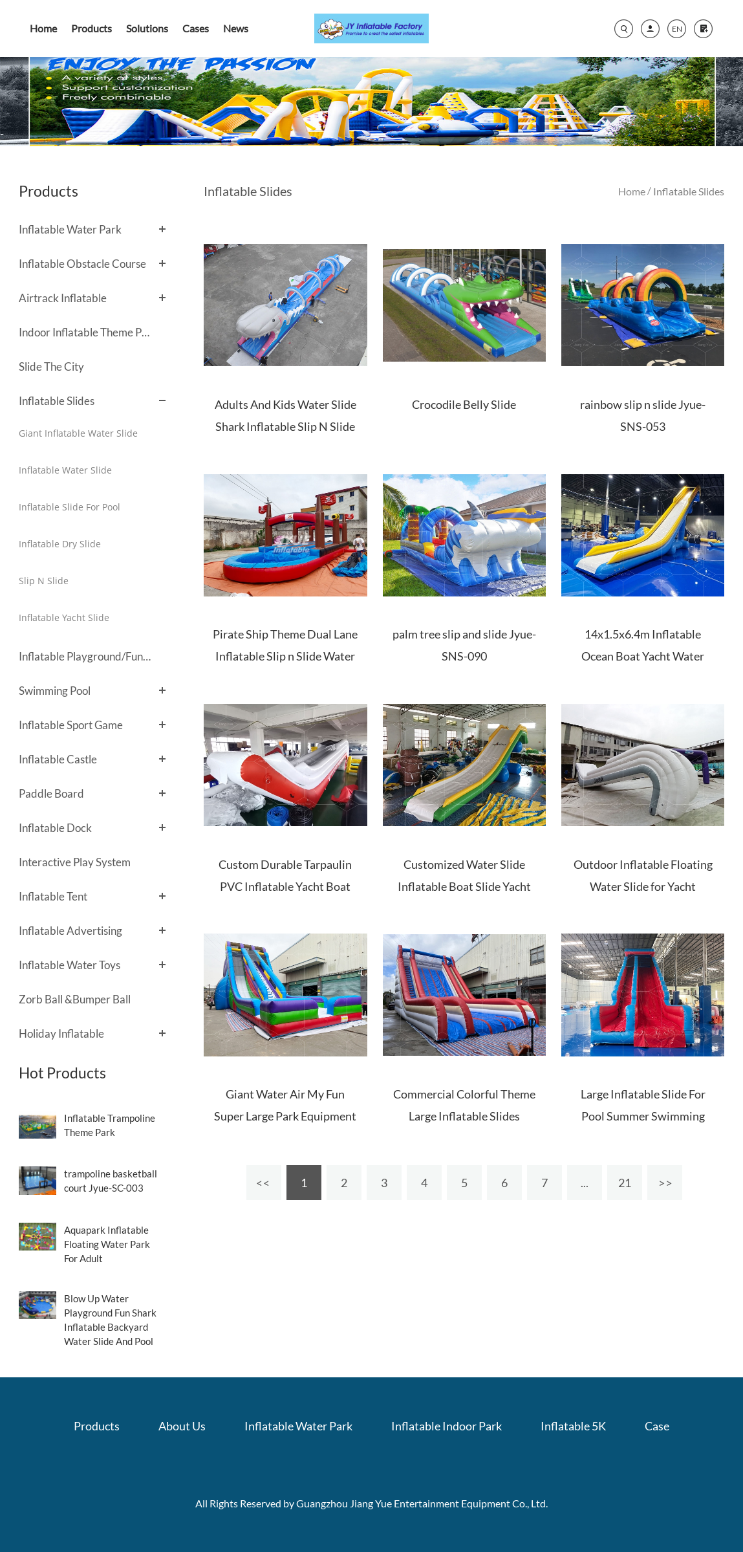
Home (43, 28)
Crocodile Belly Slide (464, 404)
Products (91, 28)
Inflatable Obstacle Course (82, 263)
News (235, 28)
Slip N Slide (44, 580)
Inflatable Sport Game (71, 725)
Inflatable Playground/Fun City (86, 656)
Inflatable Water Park (70, 229)
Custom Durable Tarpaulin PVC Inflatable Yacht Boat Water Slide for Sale (285, 886)
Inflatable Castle (58, 759)
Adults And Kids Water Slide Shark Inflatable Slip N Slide (285, 415)
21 (624, 1182)
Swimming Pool (55, 690)
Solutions (147, 28)
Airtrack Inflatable (63, 298)
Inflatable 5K (573, 1426)
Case (657, 1426)
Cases (195, 28)
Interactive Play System (75, 862)
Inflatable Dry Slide (60, 544)
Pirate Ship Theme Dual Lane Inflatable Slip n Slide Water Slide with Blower (285, 656)
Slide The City (51, 366)
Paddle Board (51, 793)
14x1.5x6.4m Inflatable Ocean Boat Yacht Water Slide (642, 656)
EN (677, 29)
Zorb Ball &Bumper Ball (75, 999)
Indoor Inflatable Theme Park (86, 332)
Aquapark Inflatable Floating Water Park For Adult (107, 1244)
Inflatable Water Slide (65, 470)
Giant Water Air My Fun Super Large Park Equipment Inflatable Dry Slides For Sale (285, 1116)
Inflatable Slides (56, 401)
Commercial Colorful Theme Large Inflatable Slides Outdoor (464, 1116)
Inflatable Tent (53, 896)
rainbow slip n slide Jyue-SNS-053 (642, 415)
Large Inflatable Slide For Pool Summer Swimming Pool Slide (643, 1116)
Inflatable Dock (55, 828)
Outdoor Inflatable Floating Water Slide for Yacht (643, 875)
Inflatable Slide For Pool (69, 507)
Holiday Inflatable (61, 1033)
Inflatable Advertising (70, 930)
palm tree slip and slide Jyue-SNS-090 (464, 645)
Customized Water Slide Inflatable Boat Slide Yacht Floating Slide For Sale (464, 886)
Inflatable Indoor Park (446, 1426)
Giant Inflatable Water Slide (78, 433)
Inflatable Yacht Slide (64, 617)
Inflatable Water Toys (69, 965)
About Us (182, 1426)
